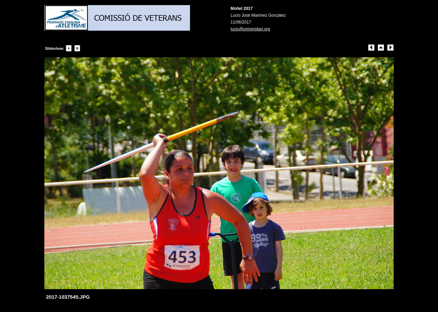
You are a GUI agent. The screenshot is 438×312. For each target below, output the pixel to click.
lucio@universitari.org (250, 29)
